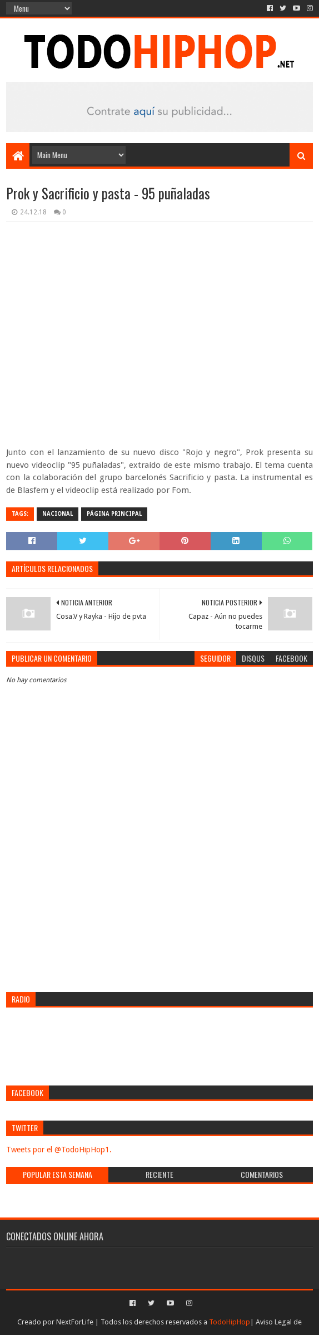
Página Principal (114, 514)
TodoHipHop (229, 1322)
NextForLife (74, 1322)
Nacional (57, 514)
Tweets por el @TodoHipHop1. (59, 1149)
